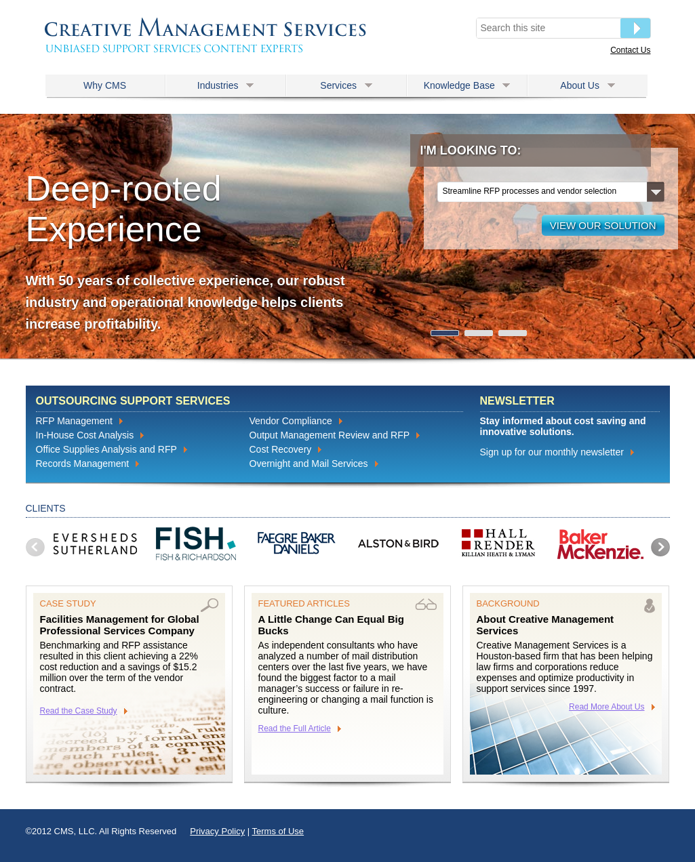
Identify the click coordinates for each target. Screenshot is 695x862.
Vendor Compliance (291, 420)
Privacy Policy (217, 831)
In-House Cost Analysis (85, 435)
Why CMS (104, 85)
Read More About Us (606, 707)
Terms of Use (278, 831)
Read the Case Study (78, 711)
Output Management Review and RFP (330, 435)
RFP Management (74, 420)
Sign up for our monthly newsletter (552, 452)
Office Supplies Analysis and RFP (106, 449)
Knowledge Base (467, 85)
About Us (587, 85)
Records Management (83, 463)
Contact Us (630, 50)
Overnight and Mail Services (309, 463)
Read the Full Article (294, 728)
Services (346, 85)
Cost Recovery (281, 449)
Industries (225, 85)
